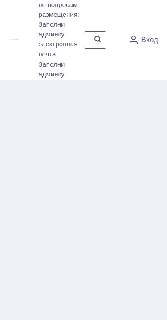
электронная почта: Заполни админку (57, 59)
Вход (144, 40)
